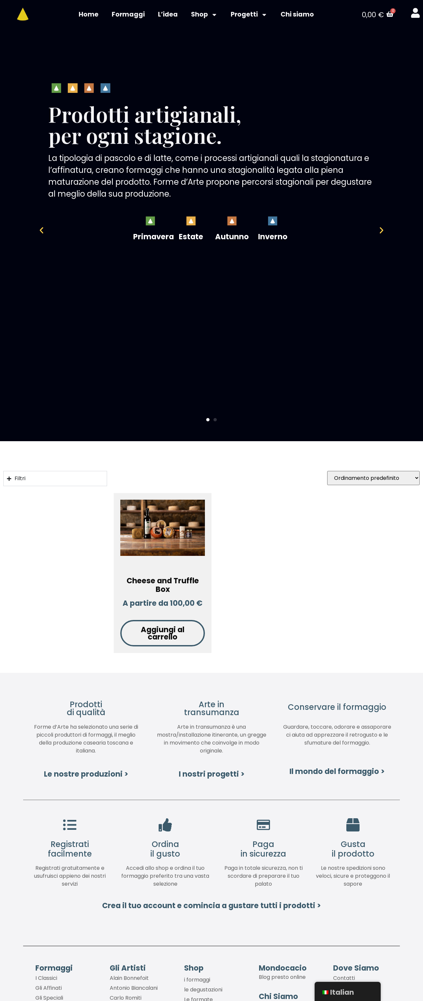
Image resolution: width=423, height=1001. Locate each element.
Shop (204, 15)
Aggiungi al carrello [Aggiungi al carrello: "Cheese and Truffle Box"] (162, 634)
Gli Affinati (48, 989)
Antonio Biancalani (134, 989)
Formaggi (128, 15)
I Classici (46, 979)
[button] (49, 231)
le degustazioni (203, 991)
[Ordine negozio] (373, 479)
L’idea (168, 15)
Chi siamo (297, 15)
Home (88, 15)
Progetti (249, 15)
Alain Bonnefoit (129, 979)
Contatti (344, 979)
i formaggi (197, 981)
